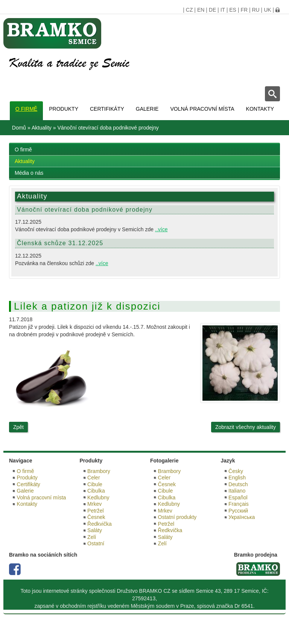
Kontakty (260, 109)
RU (255, 10)
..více (161, 229)
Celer (93, 478)
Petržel (95, 511)
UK (267, 10)
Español (238, 497)
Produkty (63, 109)
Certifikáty (107, 109)
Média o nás (29, 173)
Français (238, 504)
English (237, 478)
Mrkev (94, 504)
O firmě (26, 109)
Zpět (18, 427)
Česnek (96, 517)
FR (244, 10)
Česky (235, 471)
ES (232, 10)
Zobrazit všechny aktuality (245, 427)
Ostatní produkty (177, 517)
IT (223, 10)
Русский (238, 511)
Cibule (94, 484)
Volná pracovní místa (202, 109)
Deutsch (238, 484)
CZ (189, 10)
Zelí (91, 537)
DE (212, 10)
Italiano (236, 491)
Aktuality (42, 128)
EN (200, 10)
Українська (241, 517)
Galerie (147, 109)
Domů (19, 128)
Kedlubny (98, 497)
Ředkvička (99, 524)
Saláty (94, 530)
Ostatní (95, 543)
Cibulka (96, 491)
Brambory (98, 471)
